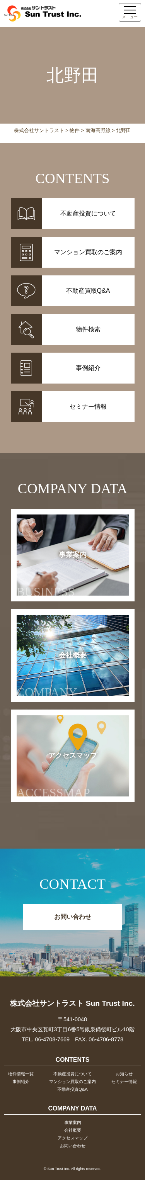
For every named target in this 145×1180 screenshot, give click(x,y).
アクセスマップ (57, 776)
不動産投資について (72, 1073)
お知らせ (124, 1073)
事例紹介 (20, 1081)
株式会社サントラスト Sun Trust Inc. (72, 1003)
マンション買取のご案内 (72, 1081)
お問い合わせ (72, 916)
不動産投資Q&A (72, 1089)
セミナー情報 (124, 1081)
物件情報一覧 (21, 1073)
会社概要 (52, 675)
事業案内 (52, 575)
